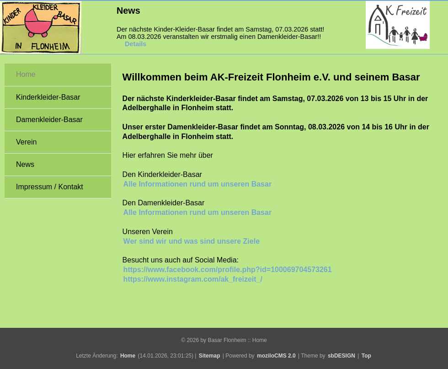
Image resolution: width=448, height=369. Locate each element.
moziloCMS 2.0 (276, 356)
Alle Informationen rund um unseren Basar (197, 184)
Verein (26, 142)
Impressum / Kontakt (49, 187)
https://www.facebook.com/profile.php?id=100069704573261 (227, 269)
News (25, 164)
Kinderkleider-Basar (48, 97)
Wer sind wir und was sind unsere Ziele (191, 241)
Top (366, 356)
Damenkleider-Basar (49, 119)
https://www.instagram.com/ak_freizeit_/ (192, 279)
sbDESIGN (341, 356)
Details (135, 44)
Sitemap (209, 356)
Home (26, 74)
